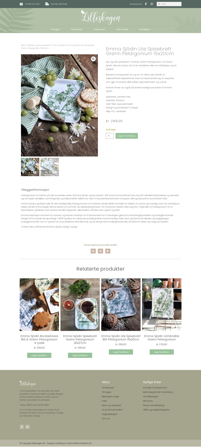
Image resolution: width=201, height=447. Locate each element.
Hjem (23, 45)
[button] (93, 58)
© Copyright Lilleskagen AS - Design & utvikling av (43, 443)
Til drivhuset (77, 29)
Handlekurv (144, 29)
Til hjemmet (99, 29)
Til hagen (55, 29)
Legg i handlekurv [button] (39, 356)
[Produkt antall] (110, 136)
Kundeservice (136, 4)
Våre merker (122, 29)
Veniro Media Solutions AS (79, 443)
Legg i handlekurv (127, 135)
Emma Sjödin (59, 45)
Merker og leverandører (39, 45)
